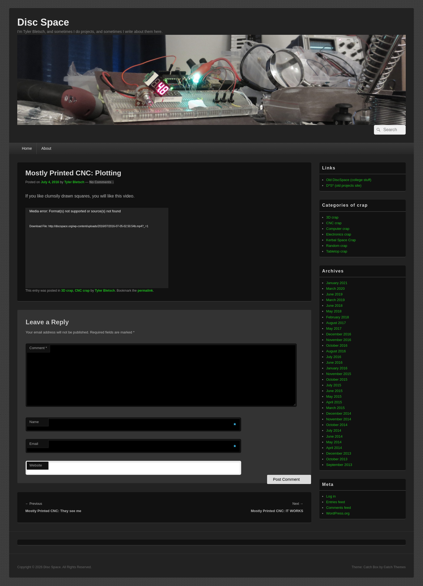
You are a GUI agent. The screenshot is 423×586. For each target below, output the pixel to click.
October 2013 (336, 459)
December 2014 (338, 413)
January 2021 (336, 283)
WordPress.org (337, 513)
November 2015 (338, 374)
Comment (38, 348)
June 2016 (334, 362)
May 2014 (334, 442)
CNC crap (82, 290)
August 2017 (336, 323)
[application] (96, 248)
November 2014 (338, 419)
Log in (331, 496)
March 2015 (335, 408)
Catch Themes (395, 567)
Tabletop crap (336, 251)
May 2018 (334, 311)
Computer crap (337, 229)
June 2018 (334, 306)
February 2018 (337, 317)
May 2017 (334, 328)
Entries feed (335, 502)
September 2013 (339, 465)
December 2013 (338, 453)
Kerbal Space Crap (341, 240)
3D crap (67, 290)
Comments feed (338, 508)
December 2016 (338, 334)
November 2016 (338, 340)
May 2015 (334, 396)
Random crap (336, 246)
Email (33, 444)
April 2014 (334, 448)
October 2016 (336, 345)
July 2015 (333, 385)
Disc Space (43, 22)
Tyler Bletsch (74, 182)
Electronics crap (338, 234)
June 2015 (334, 391)
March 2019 (335, 300)
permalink (145, 290)
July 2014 (333, 430)
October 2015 (336, 379)
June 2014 (334, 436)
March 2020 (335, 289)
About (46, 148)
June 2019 (334, 294)
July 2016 (333, 357)
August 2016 (336, 351)
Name (34, 422)
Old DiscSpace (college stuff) (348, 180)
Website (35, 465)
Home (27, 148)
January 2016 (336, 368)
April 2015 (334, 402)
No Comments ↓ (101, 182)
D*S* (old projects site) (343, 185)
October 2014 (336, 425)
